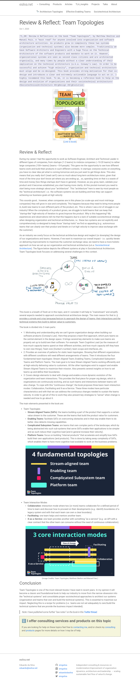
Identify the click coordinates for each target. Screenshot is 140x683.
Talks (105, 4)
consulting (110, 624)
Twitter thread (90, 608)
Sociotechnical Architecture (107, 11)
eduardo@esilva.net (28, 665)
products (30, 627)
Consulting (44, 4)
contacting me (80, 624)
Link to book (70, 138)
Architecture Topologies (51, 11)
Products (57, 4)
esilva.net (26, 4)
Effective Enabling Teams (78, 11)
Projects (95, 4)
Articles (68, 4)
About (114, 4)
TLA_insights (82, 4)
